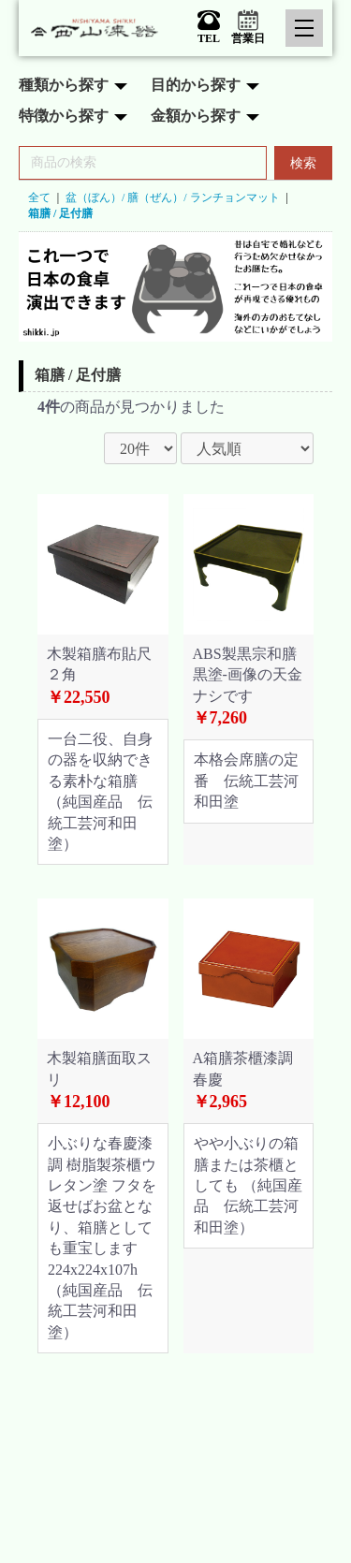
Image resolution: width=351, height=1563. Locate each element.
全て (39, 197)
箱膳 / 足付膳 (60, 213)
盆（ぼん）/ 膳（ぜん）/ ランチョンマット (173, 197)
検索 (303, 163)
